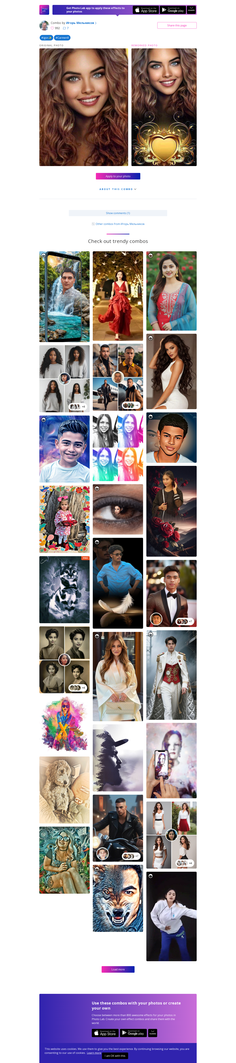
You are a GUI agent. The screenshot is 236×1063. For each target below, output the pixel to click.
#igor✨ (46, 38)
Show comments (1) (118, 213)
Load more (118, 969)
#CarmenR (62, 38)
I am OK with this (115, 1056)
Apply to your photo (118, 176)
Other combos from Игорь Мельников (118, 224)
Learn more (94, 1053)
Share (177, 25)
